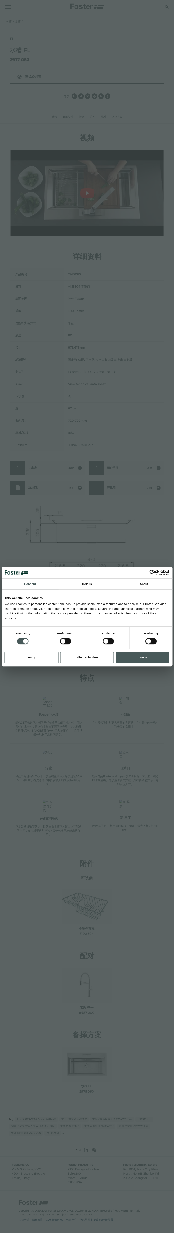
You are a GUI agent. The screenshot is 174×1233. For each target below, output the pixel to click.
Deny (31, 657)
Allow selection (87, 657)
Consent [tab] (30, 584)
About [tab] (144, 584)
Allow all (142, 657)
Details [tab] (87, 584)
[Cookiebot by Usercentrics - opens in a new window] (152, 572)
